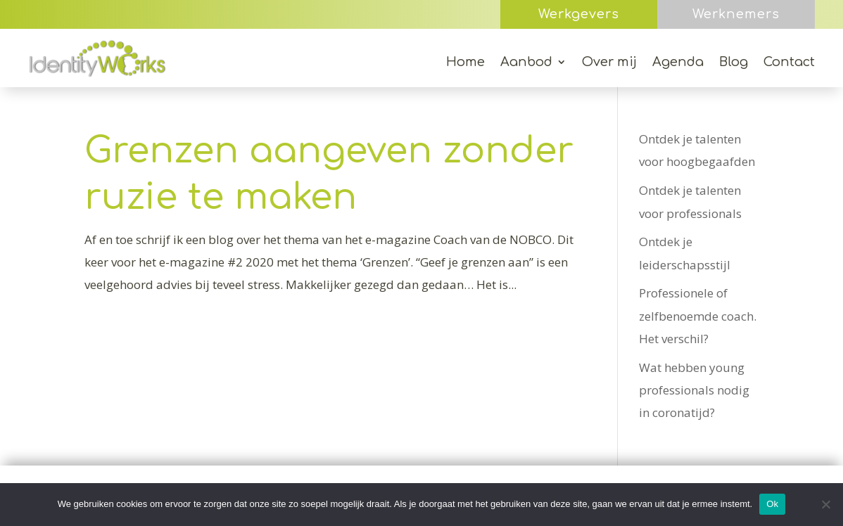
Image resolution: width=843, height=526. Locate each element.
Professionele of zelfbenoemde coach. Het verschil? (697, 316)
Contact (789, 63)
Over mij (609, 63)
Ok (772, 504)
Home (465, 63)
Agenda (678, 63)
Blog (733, 63)
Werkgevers (578, 14)
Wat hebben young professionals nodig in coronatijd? (694, 390)
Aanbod (526, 63)
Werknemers (736, 14)
